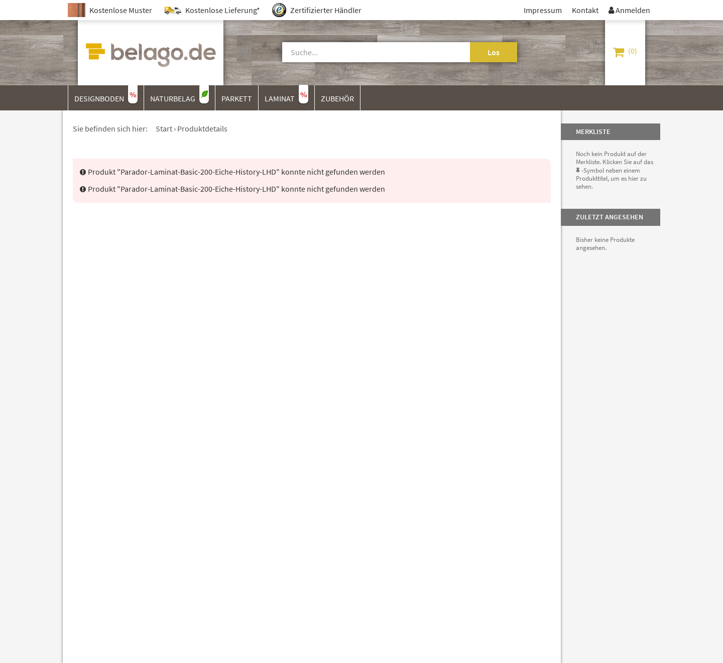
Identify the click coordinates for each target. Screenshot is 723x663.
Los (494, 52)
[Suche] (364, 52)
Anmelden (629, 10)
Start (164, 128)
